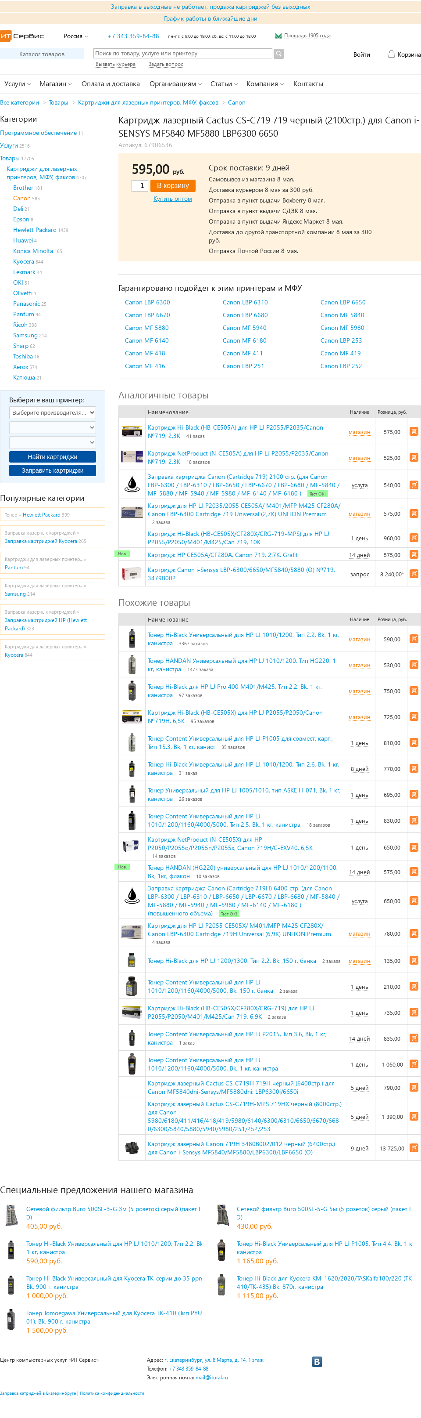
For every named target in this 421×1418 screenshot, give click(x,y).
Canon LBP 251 (243, 366)
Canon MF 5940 (245, 327)
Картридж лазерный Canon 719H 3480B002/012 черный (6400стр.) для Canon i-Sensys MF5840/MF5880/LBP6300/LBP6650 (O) (241, 1147)
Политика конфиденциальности (112, 1393)
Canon (237, 102)
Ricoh (20, 324)
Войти (361, 54)
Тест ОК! (318, 493)
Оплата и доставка (111, 83)
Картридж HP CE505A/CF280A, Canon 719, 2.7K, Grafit (223, 554)
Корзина (409, 54)
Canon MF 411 (243, 353)
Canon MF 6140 (147, 340)
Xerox (20, 366)
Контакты (308, 83)
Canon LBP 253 (341, 340)
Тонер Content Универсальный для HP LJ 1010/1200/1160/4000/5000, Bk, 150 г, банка (210, 986)
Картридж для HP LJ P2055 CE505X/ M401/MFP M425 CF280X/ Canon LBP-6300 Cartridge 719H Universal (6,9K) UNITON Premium (239, 929)
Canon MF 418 (145, 353)
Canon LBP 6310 (245, 302)
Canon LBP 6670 (147, 315)
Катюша (24, 377)
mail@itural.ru (212, 1377)
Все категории (19, 102)
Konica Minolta (33, 250)
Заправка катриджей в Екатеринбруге (38, 1393)
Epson (21, 219)
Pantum (23, 314)
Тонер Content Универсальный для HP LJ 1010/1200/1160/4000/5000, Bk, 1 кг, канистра (213, 1064)
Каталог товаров (41, 54)
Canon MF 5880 (147, 327)
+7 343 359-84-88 (133, 36)
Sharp (21, 345)
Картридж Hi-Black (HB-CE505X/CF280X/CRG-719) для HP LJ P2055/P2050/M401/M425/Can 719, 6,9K (231, 1012)
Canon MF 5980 (342, 327)
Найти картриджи (53, 456)
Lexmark (24, 272)
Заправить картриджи (52, 470)
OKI (18, 282)
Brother (23, 187)
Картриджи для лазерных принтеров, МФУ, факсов (148, 102)
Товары (58, 102)
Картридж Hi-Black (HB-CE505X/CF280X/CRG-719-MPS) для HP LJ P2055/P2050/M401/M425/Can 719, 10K (238, 537)
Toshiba (23, 356)
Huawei (23, 240)
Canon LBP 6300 (147, 302)
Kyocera (23, 261)
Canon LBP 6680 (245, 315)
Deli (18, 208)
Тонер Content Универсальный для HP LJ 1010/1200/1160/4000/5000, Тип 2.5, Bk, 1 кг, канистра (224, 820)
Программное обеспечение (38, 132)
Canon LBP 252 (341, 366)
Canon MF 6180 (245, 340)
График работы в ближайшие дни (210, 18)
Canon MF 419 (341, 353)
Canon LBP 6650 (343, 302)
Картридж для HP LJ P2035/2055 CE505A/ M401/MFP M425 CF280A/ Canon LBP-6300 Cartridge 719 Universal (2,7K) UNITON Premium (244, 509)
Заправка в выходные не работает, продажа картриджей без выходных (210, 6)
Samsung (25, 335)
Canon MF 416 (145, 366)
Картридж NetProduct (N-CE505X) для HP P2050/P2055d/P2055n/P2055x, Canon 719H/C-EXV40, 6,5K (230, 843)
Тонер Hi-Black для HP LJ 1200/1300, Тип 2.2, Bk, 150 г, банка (232, 960)
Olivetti (22, 293)
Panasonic (26, 303)
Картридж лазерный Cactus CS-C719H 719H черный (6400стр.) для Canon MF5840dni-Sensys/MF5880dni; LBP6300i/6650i (241, 1087)
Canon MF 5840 (342, 315)
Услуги (9, 145)
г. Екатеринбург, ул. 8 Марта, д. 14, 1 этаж (214, 1360)
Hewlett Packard (35, 229)
